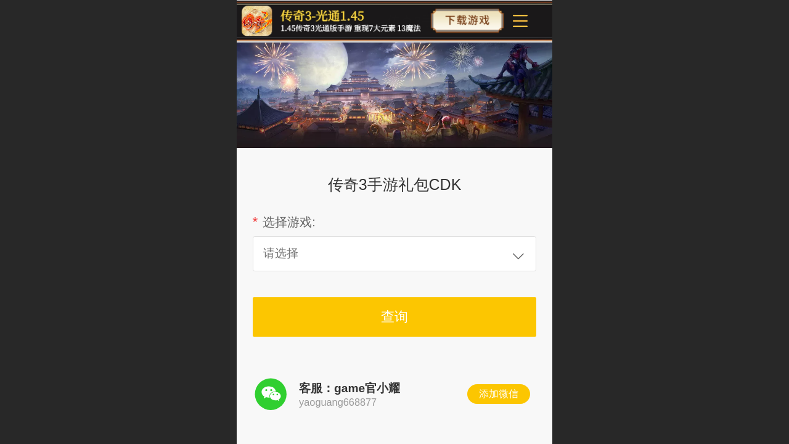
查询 (394, 316)
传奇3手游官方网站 (444, 21)
